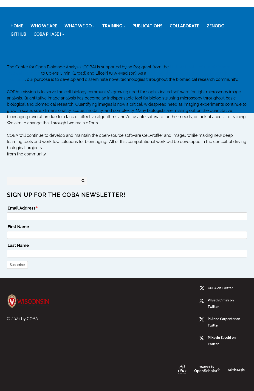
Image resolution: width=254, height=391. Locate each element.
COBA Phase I (49, 34)
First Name (18, 226)
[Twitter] (202, 301)
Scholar (206, 369)
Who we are (44, 25)
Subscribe (17, 265)
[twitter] (202, 320)
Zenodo (216, 25)
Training (113, 25)
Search (84, 181)
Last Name (18, 245)
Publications (147, 25)
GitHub (18, 34)
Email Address (22, 208)
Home (17, 25)
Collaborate (184, 25)
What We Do (80, 25)
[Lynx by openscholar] (186, 370)
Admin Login (236, 369)
